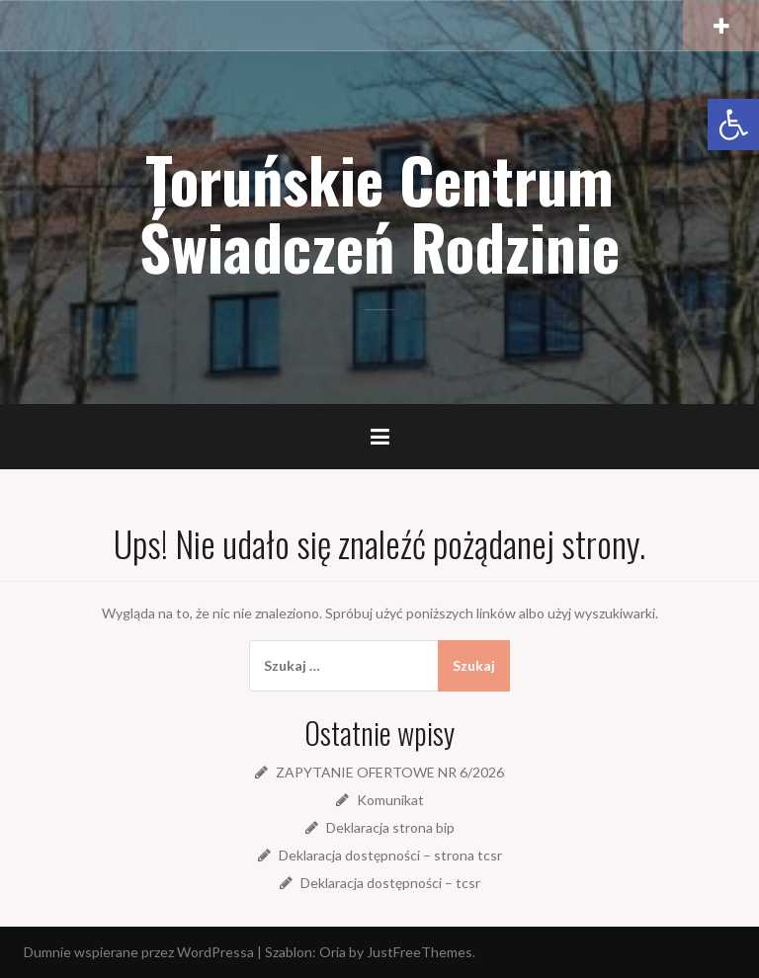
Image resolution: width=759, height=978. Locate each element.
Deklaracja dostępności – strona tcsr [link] (390, 855)
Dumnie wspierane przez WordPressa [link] (139, 951)
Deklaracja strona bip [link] (390, 827)
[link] (733, 124)
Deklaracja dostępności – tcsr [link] (390, 882)
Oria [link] (332, 951)
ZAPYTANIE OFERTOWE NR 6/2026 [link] (390, 772)
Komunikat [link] (390, 799)
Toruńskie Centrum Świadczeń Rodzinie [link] (379, 212)
